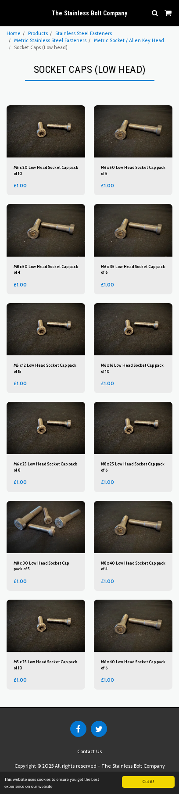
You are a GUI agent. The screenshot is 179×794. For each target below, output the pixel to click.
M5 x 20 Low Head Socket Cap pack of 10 (46, 170)
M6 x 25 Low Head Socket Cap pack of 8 (45, 466)
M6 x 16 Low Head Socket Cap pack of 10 (132, 368)
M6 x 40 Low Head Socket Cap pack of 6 (133, 664)
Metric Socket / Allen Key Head (129, 40)
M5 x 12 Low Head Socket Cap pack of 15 (45, 368)
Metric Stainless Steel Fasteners (50, 40)
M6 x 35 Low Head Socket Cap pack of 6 (133, 269)
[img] (46, 131)
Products (38, 33)
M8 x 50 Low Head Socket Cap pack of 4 (46, 269)
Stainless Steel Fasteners (83, 33)
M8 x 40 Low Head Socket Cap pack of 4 (133, 566)
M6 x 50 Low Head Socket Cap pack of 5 (133, 170)
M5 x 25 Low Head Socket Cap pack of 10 (45, 664)
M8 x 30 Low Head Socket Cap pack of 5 (41, 566)
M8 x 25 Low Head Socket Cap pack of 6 (133, 466)
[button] (9, 12)
